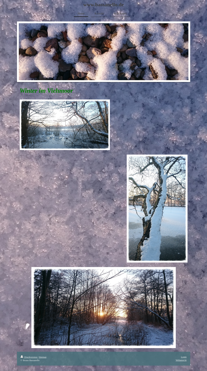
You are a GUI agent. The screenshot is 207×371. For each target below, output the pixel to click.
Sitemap (43, 357)
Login (183, 357)
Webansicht (181, 360)
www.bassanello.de (103, 4)
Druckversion (29, 357)
